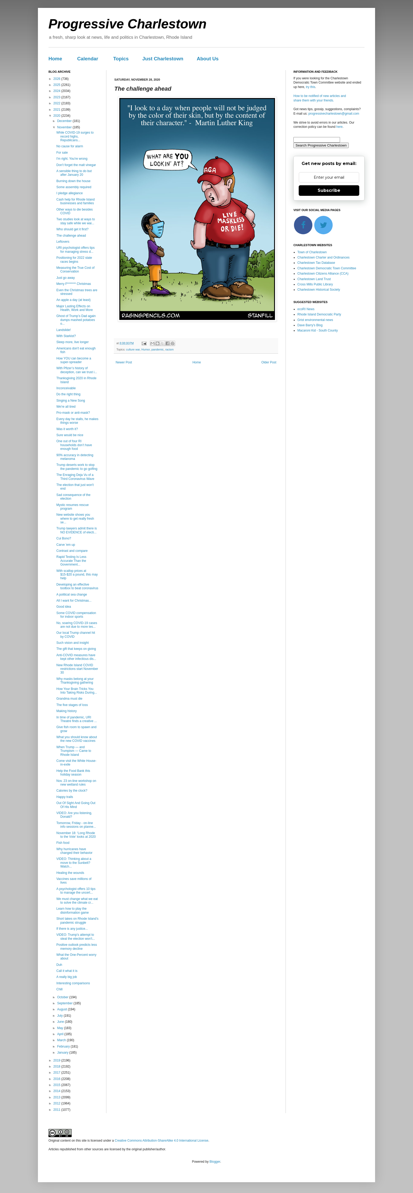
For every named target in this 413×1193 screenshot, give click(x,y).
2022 (57, 103)
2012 (57, 1103)
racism (169, 349)
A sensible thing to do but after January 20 (74, 173)
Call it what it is (66, 971)
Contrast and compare (72, 551)
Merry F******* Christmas (73, 284)
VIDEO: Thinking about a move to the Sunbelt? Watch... (73, 862)
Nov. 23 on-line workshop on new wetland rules (76, 782)
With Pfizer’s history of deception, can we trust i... (76, 370)
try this (310, 87)
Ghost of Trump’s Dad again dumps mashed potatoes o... (76, 319)
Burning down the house (73, 181)
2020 (57, 116)
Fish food (62, 843)
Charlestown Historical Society (318, 289)
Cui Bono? (63, 538)
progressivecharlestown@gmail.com (333, 113)
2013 (57, 1097)
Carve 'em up (65, 545)
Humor (145, 349)
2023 (57, 97)
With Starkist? (66, 336)
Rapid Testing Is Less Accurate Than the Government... (71, 560)
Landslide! (63, 330)
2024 (57, 91)
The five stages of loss (72, 705)
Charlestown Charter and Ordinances (323, 257)
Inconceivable (66, 388)
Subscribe (329, 190)
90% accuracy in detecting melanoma (74, 457)
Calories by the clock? (71, 790)
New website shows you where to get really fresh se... (75, 518)
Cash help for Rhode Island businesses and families (75, 201)
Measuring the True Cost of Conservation (75, 269)
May (60, 1028)
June (61, 1022)
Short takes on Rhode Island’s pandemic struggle (77, 920)
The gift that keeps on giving (76, 649)
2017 (57, 1072)
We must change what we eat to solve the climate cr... (77, 900)
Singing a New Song (70, 400)
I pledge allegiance (69, 193)
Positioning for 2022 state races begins (74, 259)
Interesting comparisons (73, 983)
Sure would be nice (69, 435)
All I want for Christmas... (73, 600)
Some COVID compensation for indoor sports (76, 615)
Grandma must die (69, 698)
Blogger (214, 1161)
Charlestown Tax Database (316, 263)
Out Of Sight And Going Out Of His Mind (75, 805)
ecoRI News (305, 309)
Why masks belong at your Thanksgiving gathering (75, 680)
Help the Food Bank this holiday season (73, 772)
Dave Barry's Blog (310, 325)
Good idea (63, 606)
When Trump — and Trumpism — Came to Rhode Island (73, 751)
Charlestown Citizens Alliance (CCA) (322, 273)
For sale (62, 152)
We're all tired (66, 406)
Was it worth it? (67, 429)
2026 (57, 79)
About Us (208, 58)
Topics (121, 58)
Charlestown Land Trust (314, 279)
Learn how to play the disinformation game (72, 910)
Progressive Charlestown (127, 24)
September (65, 1003)
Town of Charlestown (312, 252)
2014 (57, 1091)
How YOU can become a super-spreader (73, 360)
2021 (57, 109)
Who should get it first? (72, 229)
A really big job (66, 977)
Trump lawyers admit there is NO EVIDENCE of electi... (76, 530)
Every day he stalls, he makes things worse (77, 421)
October (63, 997)
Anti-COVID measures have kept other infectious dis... (76, 657)
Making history (66, 711)
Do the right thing (68, 394)
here (339, 127)
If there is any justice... (72, 929)
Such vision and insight (72, 643)
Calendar (87, 58)
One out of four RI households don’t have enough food (74, 445)
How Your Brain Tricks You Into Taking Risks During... (76, 690)
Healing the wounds (70, 873)
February (64, 1046)
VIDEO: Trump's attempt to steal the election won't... (75, 936)
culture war (133, 349)
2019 (57, 1060)
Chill (59, 989)
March (62, 1040)
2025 (57, 85)
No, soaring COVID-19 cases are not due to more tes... (76, 625)
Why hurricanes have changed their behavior (74, 851)
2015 (57, 1085)
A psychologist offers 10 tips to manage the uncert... (76, 890)
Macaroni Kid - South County (317, 330)
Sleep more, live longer (72, 342)
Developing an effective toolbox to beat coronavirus (77, 586)
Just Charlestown (162, 58)
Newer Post (124, 362)
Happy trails (64, 797)
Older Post (268, 362)
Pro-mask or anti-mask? (73, 413)
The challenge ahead (71, 235)
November (65, 127)
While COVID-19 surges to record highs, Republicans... (75, 136)
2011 (57, 1110)
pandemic (157, 349)
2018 (57, 1066)
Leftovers (62, 242)
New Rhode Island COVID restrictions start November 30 (77, 669)
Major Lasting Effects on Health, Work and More (74, 308)
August (62, 1009)
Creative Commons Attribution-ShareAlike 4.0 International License (161, 1140)
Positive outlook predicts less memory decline (76, 946)
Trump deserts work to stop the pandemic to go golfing (76, 466)
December (65, 121)
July (60, 1015)
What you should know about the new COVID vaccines (76, 739)
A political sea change (71, 594)
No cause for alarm (69, 146)
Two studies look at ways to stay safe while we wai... (75, 221)
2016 (57, 1079)
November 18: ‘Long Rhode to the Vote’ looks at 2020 (76, 835)
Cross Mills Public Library (315, 284)
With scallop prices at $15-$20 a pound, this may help (77, 574)
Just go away (65, 278)
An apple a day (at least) (73, 300)
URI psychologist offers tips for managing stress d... (75, 249)
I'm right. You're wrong (71, 158)
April (60, 1034)
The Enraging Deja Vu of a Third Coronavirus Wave (75, 476)
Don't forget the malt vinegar (76, 165)
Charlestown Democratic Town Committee (326, 268)
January (63, 1052)
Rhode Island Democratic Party (319, 314)
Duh (59, 965)
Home (55, 58)
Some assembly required (73, 187)
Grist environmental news (315, 320)
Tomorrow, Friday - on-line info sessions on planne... (76, 825)
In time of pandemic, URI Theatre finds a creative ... (76, 719)
